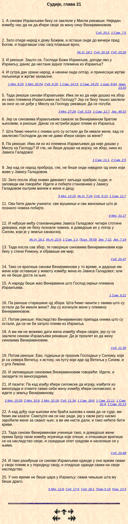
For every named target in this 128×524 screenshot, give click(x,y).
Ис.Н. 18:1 (84, 52)
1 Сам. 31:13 (117, 404)
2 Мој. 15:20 (13, 400)
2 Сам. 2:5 (118, 160)
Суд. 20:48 (118, 453)
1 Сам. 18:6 (86, 400)
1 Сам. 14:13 (69, 84)
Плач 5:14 (103, 489)
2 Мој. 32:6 (32, 400)
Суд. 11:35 (118, 348)
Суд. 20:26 (118, 52)
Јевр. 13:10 (122, 85)
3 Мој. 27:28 (67, 111)
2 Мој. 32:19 (50, 400)
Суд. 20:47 (118, 259)
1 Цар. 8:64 (108, 84)
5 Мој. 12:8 (56, 489)
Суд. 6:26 (51, 84)
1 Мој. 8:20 (15, 84)
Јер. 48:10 (118, 111)
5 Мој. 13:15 (67, 196)
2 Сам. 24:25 (89, 84)
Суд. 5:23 (84, 111)
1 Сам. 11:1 (100, 160)
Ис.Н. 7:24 (85, 196)
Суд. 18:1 (87, 489)
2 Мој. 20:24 (34, 84)
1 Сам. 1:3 (70, 239)
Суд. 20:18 (101, 52)
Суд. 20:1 (102, 32)
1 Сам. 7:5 (118, 32)
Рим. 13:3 (119, 489)
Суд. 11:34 (68, 400)
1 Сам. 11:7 (101, 111)
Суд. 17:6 (72, 489)
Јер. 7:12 (104, 239)
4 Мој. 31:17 (117, 215)
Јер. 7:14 (119, 239)
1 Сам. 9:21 (117, 295)
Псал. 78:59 (88, 239)
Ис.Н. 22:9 (53, 239)
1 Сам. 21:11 (105, 400)
